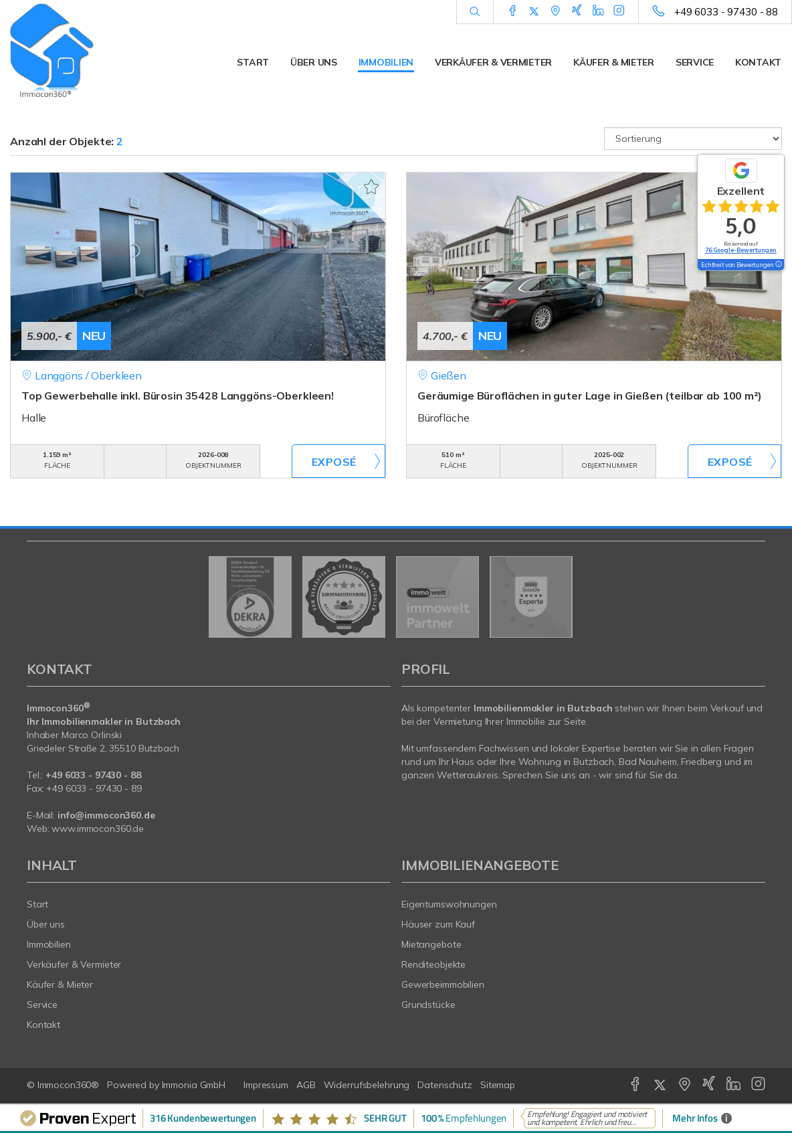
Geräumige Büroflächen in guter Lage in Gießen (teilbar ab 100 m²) (589, 395)
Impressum (265, 1085)
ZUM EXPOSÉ (338, 461)
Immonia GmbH (194, 1085)
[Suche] (474, 12)
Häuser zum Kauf (438, 924)
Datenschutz (444, 1085)
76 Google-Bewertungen (741, 250)
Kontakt (758, 62)
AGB (306, 1085)
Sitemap (497, 1085)
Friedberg (701, 762)
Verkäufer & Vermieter (493, 62)
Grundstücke (428, 1004)
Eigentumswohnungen (449, 904)
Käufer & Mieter (613, 62)
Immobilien (386, 62)
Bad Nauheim (648, 762)
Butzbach (593, 762)
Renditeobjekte (433, 964)
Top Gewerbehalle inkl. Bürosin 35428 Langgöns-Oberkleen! (177, 395)
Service (695, 62)
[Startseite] (99, 50)
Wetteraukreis (467, 775)
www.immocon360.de (98, 828)
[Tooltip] (778, 265)
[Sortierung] (693, 138)
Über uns (313, 62)
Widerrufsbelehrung (367, 1085)
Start (253, 62)
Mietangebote (431, 944)
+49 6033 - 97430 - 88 (726, 11)
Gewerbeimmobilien (442, 984)
